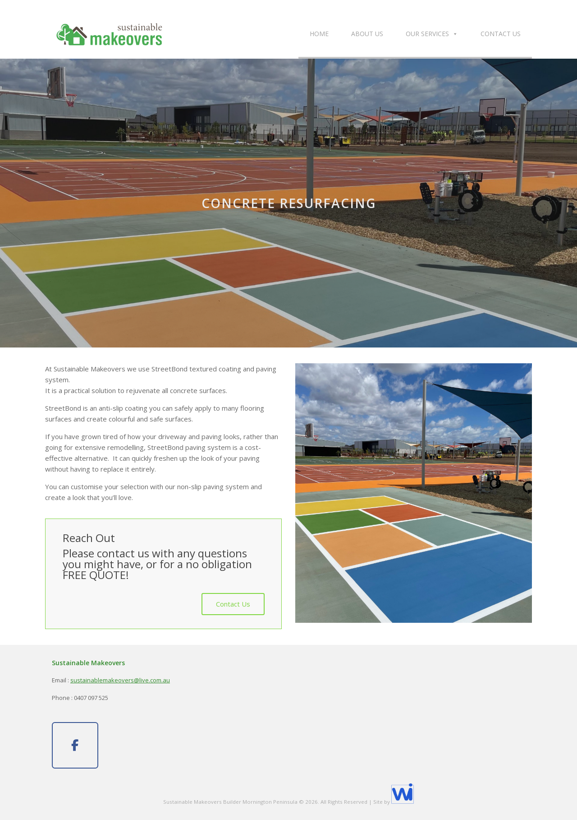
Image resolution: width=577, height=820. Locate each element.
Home (319, 33)
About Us (367, 33)
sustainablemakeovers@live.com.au (120, 680)
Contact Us (501, 33)
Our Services (432, 34)
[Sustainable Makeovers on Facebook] (75, 745)
